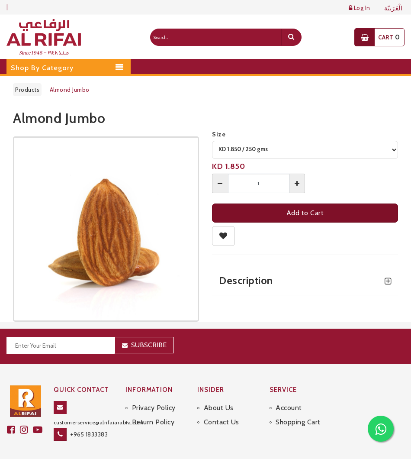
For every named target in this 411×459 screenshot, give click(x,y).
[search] (291, 37)
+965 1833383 (89, 434)
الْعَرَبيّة (393, 8)
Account (289, 408)
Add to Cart (305, 213)
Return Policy (153, 422)
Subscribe (149, 345)
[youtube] (39, 430)
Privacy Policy (154, 408)
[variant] (305, 150)
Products (27, 89)
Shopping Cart (298, 422)
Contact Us (221, 422)
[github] (26, 430)
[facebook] (13, 430)
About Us (219, 408)
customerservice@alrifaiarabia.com (99, 422)
